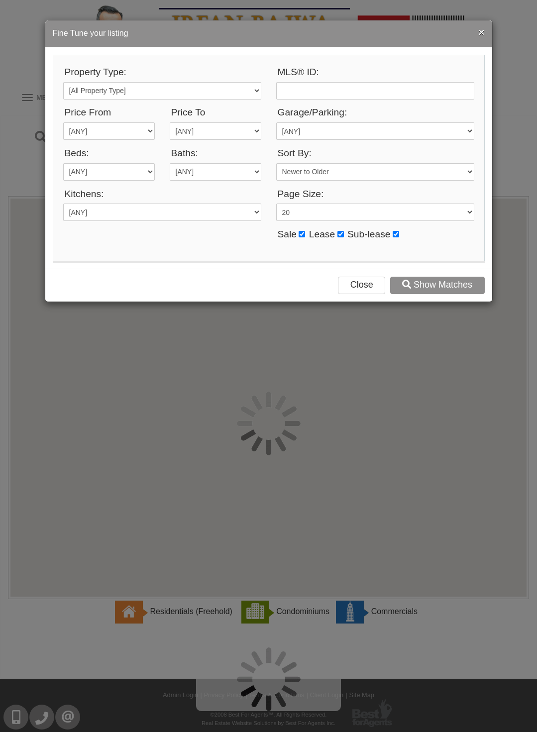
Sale (287, 234)
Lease (322, 234)
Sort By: (295, 153)
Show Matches (437, 285)
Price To (188, 112)
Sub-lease (368, 234)
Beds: (77, 153)
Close (361, 285)
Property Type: (95, 72)
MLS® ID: (298, 72)
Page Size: (301, 194)
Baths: (184, 153)
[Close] (481, 32)
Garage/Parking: (312, 112)
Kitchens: (84, 194)
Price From (88, 112)
